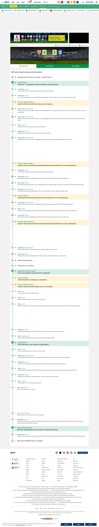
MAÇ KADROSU (75, 66)
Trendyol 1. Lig (19, 10)
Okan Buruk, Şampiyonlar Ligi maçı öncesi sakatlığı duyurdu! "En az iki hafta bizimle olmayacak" (48, 488)
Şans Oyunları (45, 476)
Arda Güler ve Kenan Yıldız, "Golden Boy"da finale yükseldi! (28, 497)
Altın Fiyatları (60, 469)
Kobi (43, 478)
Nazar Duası (75, 480)
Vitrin (43, 465)
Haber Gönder (83, 452)
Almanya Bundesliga (56, 10)
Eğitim (27, 474)
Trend (27, 472)
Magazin (28, 469)
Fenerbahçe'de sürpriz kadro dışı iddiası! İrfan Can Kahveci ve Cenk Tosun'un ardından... (62, 497)
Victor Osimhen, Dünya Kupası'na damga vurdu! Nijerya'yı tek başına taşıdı (48, 504)
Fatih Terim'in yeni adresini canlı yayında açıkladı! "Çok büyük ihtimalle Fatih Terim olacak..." (35, 502)
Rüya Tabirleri (60, 476)
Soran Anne (75, 463)
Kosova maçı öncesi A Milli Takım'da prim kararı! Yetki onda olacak (34, 486)
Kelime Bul (75, 461)
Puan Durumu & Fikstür (54, 6)
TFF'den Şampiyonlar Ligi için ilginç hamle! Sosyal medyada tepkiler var (68, 490)
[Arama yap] (83, 2)
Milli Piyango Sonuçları (78, 467)
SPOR (3, 6)
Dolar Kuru (59, 472)
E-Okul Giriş (75, 469)
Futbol (20, 6)
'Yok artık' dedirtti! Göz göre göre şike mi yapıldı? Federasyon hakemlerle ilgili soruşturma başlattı (49, 500)
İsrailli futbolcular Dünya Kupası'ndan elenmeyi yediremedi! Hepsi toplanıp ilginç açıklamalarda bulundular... (48, 493)
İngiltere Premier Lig (31, 10)
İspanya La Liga (69, 10)
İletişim (36, 508)
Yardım (41, 508)
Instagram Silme (76, 474)
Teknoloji (44, 459)
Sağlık (43, 461)
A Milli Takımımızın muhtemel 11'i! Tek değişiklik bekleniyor (64, 486)
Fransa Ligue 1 (80, 10)
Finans (27, 463)
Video (27, 478)
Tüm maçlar (15, 45)
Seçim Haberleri (45, 467)
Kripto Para (59, 467)
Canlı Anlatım (42, 6)
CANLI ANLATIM (23, 66)
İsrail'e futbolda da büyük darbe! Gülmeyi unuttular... (70, 502)
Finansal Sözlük (60, 463)
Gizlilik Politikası (51, 508)
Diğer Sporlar (34, 6)
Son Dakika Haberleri (30, 459)
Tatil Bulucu (75, 465)
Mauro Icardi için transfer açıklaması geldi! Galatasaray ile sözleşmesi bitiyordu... (31, 490)
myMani (43, 480)
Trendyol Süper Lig (7, 10)
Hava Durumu (60, 478)
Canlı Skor (14, 6)
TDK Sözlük (75, 476)
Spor (27, 476)
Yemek (27, 465)
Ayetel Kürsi (75, 478)
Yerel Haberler (29, 480)
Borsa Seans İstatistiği (62, 459)
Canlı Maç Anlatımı (46, 469)
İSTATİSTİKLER (49, 66)
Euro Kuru (59, 474)
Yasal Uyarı (58, 508)
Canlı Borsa (59, 461)
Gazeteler (44, 472)
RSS (62, 508)
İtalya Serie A (43, 10)
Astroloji (43, 463)
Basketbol (26, 6)
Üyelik (45, 508)
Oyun (74, 459)
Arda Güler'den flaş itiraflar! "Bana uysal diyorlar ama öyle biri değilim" (48, 499)
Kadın (27, 467)
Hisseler (59, 465)
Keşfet (58, 480)
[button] (2, 2)
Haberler (28, 461)
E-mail (43, 474)
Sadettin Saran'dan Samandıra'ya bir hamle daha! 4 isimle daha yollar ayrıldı (49, 492)
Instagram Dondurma (77, 472)
